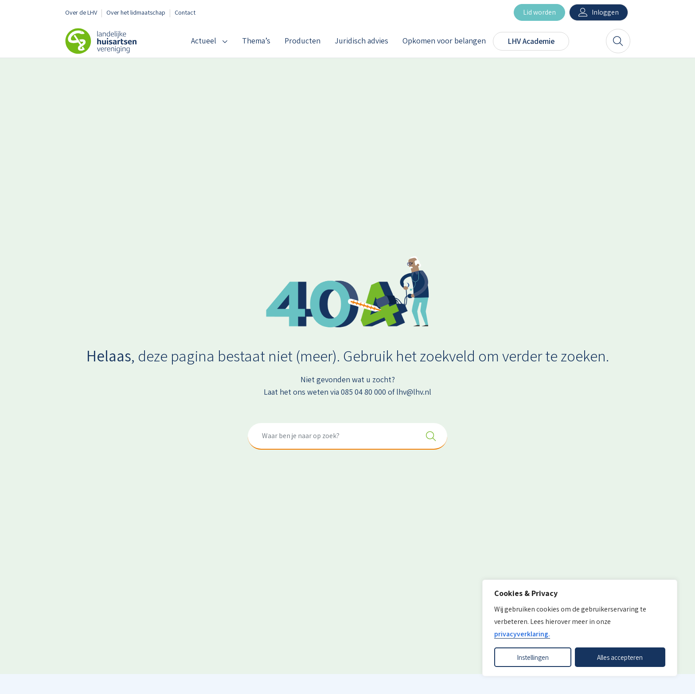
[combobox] (347, 436)
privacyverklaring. (522, 634)
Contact (185, 12)
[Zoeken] (618, 41)
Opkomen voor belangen (444, 40)
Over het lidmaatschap (135, 12)
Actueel (203, 40)
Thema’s (256, 40)
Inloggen (605, 12)
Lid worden (539, 12)
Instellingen (533, 657)
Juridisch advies (361, 40)
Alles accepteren (620, 657)
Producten (302, 40)
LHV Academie (531, 41)
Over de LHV (81, 12)
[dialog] (579, 628)
